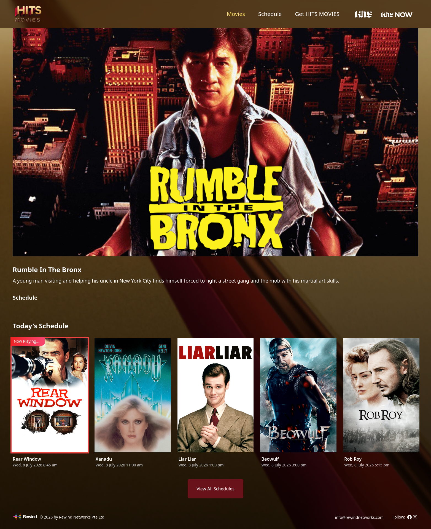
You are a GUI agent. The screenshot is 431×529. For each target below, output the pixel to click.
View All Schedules (215, 489)
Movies (236, 14)
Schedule (270, 14)
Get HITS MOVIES (317, 14)
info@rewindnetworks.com (359, 517)
